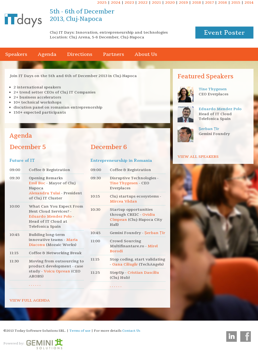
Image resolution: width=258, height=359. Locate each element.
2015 (235, 2)
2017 (209, 2)
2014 (249, 2)
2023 (129, 2)
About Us (146, 54)
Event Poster (224, 32)
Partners (113, 54)
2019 (183, 2)
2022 (143, 2)
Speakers (16, 54)
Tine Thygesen (213, 89)
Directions (79, 54)
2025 (102, 2)
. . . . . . (34, 284)
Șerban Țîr (209, 128)
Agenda (47, 54)
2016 (222, 2)
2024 (115, 2)
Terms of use (79, 331)
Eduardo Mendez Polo (220, 108)
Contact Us (131, 331)
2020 (170, 2)
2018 (196, 2)
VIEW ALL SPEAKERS (198, 156)
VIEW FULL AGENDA (30, 300)
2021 (156, 2)
